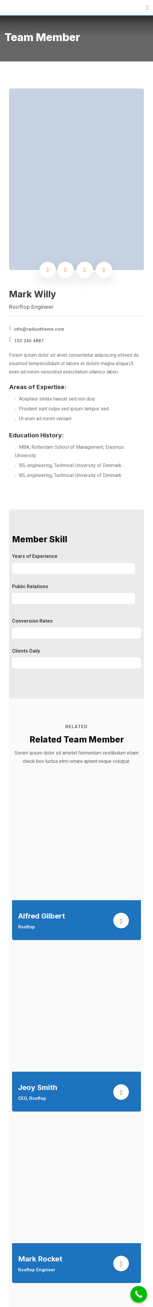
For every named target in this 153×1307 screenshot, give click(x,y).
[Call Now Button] (138, 1294)
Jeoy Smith (37, 1087)
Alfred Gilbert (41, 916)
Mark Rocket (40, 1259)
